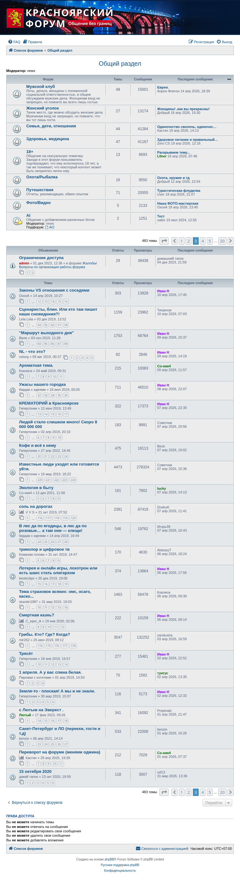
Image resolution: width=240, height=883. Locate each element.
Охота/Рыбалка (42, 177)
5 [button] (210, 241)
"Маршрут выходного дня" (46, 332)
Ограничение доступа (41, 257)
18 (59, 584)
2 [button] (189, 241)
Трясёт (26, 653)
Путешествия (39, 189)
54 (39, 325)
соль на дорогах (35, 506)
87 (59, 344)
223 (64, 480)
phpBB (109, 859)
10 (54, 377)
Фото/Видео (38, 202)
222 (56, 480)
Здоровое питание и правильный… (187, 139)
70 (39, 607)
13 (46, 301)
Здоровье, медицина (47, 138)
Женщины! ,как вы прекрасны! (183, 109)
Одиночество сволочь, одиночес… (187, 127)
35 (59, 395)
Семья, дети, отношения (51, 126)
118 (56, 518)
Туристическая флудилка (178, 190)
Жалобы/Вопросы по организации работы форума (58, 265)
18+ (29, 151)
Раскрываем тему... (173, 152)
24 (66, 456)
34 (52, 395)
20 (39, 456)
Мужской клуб (40, 86)
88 (66, 344)
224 (73, 480)
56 (52, 325)
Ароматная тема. (36, 365)
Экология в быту (36, 487)
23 (59, 456)
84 (39, 344)
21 (46, 456)
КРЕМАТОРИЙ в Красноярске (48, 403)
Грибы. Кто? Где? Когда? (44, 634)
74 (66, 607)
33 (46, 395)
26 (52, 542)
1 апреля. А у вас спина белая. (50, 672)
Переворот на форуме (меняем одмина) (59, 752)
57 (59, 325)
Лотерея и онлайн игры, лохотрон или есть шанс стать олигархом (58, 570)
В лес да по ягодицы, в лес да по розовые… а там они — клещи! (53, 528)
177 (64, 646)
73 (59, 607)
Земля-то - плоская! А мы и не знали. (57, 691)
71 (46, 607)
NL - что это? (32, 351)
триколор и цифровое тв (44, 549)
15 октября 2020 (35, 771)
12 (39, 301)
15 (59, 301)
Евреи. (163, 87)
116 (40, 518)
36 (66, 395)
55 (46, 325)
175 (48, 646)
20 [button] (222, 241)
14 (52, 301)
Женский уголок (42, 108)
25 (46, 542)
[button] (164, 241)
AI (28, 215)
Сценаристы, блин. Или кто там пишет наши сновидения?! (58, 311)
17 (66, 414)
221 (48, 480)
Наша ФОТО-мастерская (177, 203)
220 (40, 480)
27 (59, 542)
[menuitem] (14, 42)
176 (56, 646)
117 (48, 518)
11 (60, 377)
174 (40, 646)
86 (52, 344)
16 (66, 301)
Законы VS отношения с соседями (54, 290)
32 (39, 395)
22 (52, 456)
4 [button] (203, 241)
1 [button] (182, 241)
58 (66, 325)
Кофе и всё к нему (37, 445)
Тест (161, 216)
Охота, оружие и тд (173, 178)
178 (73, 646)
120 (73, 518)
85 (46, 344)
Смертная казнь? (36, 615)
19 (66, 584)
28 (66, 542)
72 (52, 607)
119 (64, 518)
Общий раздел (120, 63)
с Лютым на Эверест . (41, 709)
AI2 (49, 227)
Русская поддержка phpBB (120, 865)
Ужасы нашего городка (42, 384)
